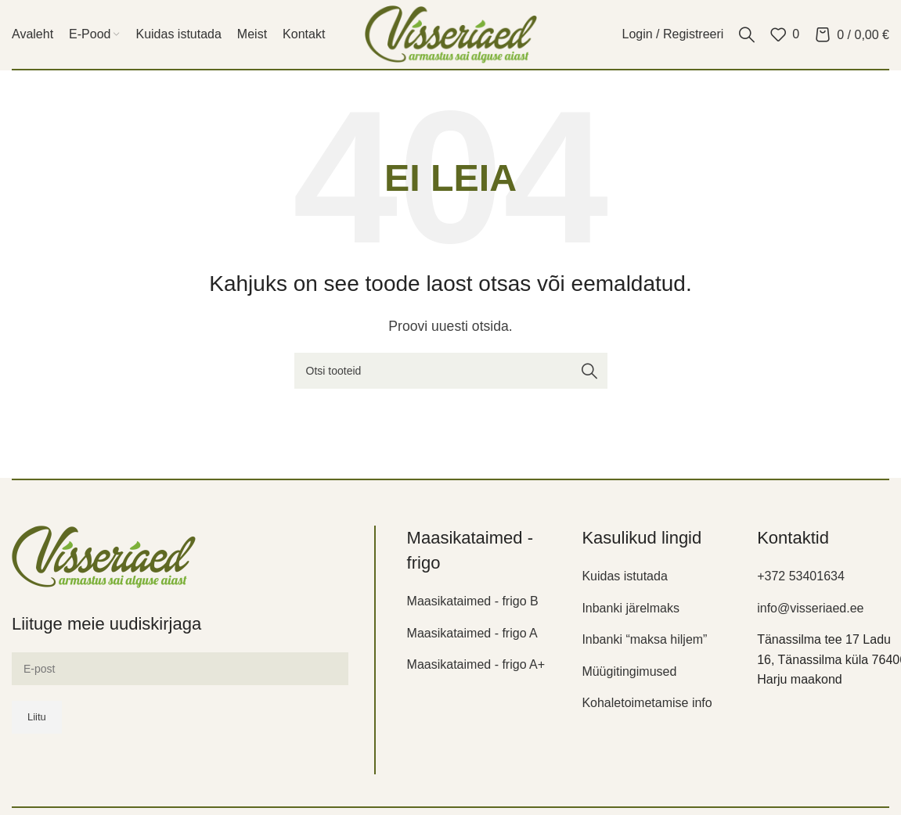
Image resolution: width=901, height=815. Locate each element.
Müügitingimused (629, 671)
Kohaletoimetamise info (647, 702)
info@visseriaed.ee (810, 608)
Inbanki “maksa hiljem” (644, 639)
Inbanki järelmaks (630, 608)
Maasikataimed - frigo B (473, 601)
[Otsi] (746, 34)
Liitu (36, 717)
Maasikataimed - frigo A (472, 633)
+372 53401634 (801, 576)
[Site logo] (451, 33)
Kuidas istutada (624, 576)
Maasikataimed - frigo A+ (476, 664)
